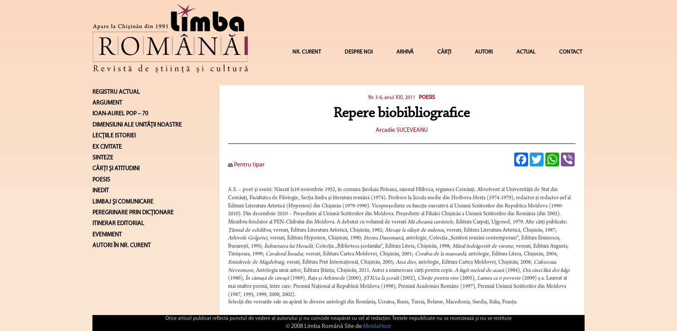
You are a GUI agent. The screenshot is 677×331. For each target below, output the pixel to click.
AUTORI (484, 52)
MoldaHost (377, 326)
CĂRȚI (444, 52)
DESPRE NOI (359, 52)
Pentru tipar (246, 165)
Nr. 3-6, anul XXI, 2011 (392, 97)
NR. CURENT (306, 52)
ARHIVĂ (405, 52)
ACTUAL (525, 52)
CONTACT (570, 52)
